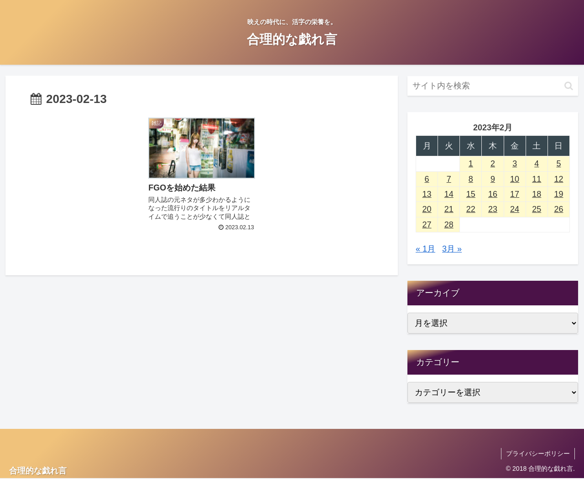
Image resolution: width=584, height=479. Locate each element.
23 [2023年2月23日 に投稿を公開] (492, 209)
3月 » (452, 248)
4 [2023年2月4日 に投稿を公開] (536, 163)
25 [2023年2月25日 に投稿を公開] (536, 209)
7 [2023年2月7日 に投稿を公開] (449, 179)
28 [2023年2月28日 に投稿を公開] (449, 224)
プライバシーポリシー (538, 453)
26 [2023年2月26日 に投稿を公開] (558, 209)
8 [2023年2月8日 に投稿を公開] (471, 179)
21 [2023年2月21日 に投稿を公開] (449, 209)
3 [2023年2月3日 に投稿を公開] (514, 163)
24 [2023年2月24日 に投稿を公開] (514, 209)
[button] (569, 86)
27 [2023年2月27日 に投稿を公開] (427, 224)
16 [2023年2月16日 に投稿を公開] (492, 194)
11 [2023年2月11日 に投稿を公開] (536, 179)
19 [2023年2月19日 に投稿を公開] (558, 194)
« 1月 (425, 248)
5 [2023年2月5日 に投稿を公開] (558, 163)
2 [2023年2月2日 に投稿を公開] (492, 163)
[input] (492, 86)
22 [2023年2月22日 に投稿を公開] (470, 209)
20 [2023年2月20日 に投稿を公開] (427, 209)
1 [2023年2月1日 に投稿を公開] (471, 163)
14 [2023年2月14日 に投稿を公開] (449, 194)
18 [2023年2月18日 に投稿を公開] (536, 194)
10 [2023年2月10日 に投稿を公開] (514, 179)
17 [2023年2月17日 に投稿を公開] (514, 194)
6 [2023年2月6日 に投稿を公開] (427, 179)
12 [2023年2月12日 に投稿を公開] (558, 179)
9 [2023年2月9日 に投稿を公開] (492, 179)
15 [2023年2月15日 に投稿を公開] (470, 194)
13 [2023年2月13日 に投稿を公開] (427, 194)
